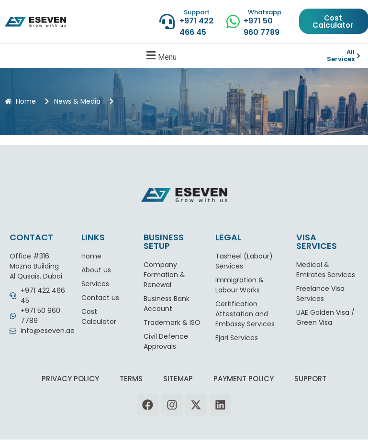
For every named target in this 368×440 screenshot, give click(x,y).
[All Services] (358, 56)
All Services (341, 55)
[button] (160, 55)
